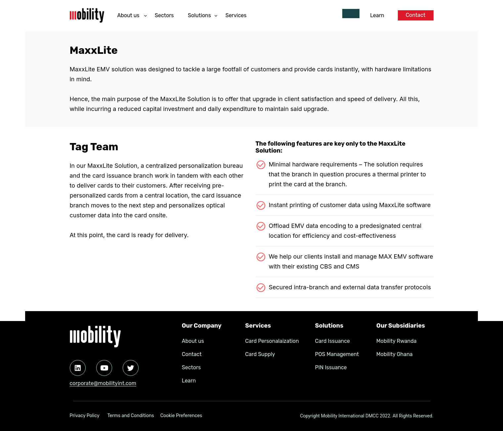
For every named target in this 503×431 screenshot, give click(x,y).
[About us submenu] (145, 15)
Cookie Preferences (181, 415)
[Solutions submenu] (216, 15)
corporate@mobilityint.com (103, 383)
